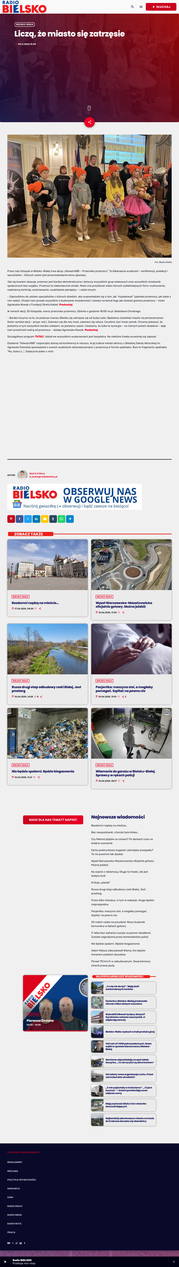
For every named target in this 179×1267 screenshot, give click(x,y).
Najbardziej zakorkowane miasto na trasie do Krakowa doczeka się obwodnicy (130, 1126)
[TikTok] (16, 1249)
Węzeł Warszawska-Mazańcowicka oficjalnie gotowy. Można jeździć (124, 611)
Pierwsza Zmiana (40, 1027)
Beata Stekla (37, 479)
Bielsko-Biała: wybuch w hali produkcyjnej (130, 1037)
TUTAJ (39, 342)
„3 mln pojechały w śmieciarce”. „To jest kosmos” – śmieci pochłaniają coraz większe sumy (129, 1096)
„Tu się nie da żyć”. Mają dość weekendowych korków (122, 994)
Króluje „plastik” (100, 888)
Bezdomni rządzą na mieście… (35, 609)
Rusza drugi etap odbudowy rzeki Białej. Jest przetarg (46, 695)
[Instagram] (20, 1249)
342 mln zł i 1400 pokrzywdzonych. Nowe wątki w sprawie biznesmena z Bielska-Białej (129, 1052)
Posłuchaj (66, 310)
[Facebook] (24, 1249)
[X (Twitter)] (12, 1249)
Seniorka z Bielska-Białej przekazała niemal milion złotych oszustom (126, 1009)
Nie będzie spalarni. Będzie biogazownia (43, 777)
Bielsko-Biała (24, 29)
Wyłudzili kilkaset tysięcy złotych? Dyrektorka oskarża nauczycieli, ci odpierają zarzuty (125, 1023)
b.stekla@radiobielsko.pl (44, 482)
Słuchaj (161, 7)
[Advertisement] (89, 80)
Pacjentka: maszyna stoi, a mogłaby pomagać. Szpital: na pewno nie (124, 695)
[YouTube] (8, 1249)
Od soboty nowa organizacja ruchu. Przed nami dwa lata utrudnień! (129, 1082)
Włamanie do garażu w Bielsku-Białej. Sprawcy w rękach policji (125, 779)
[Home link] (24, 7)
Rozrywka (33, 1020)
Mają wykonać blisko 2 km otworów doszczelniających (126, 1111)
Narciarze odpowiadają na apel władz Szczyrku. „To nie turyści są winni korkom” (130, 1067)
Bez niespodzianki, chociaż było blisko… (115, 838)
